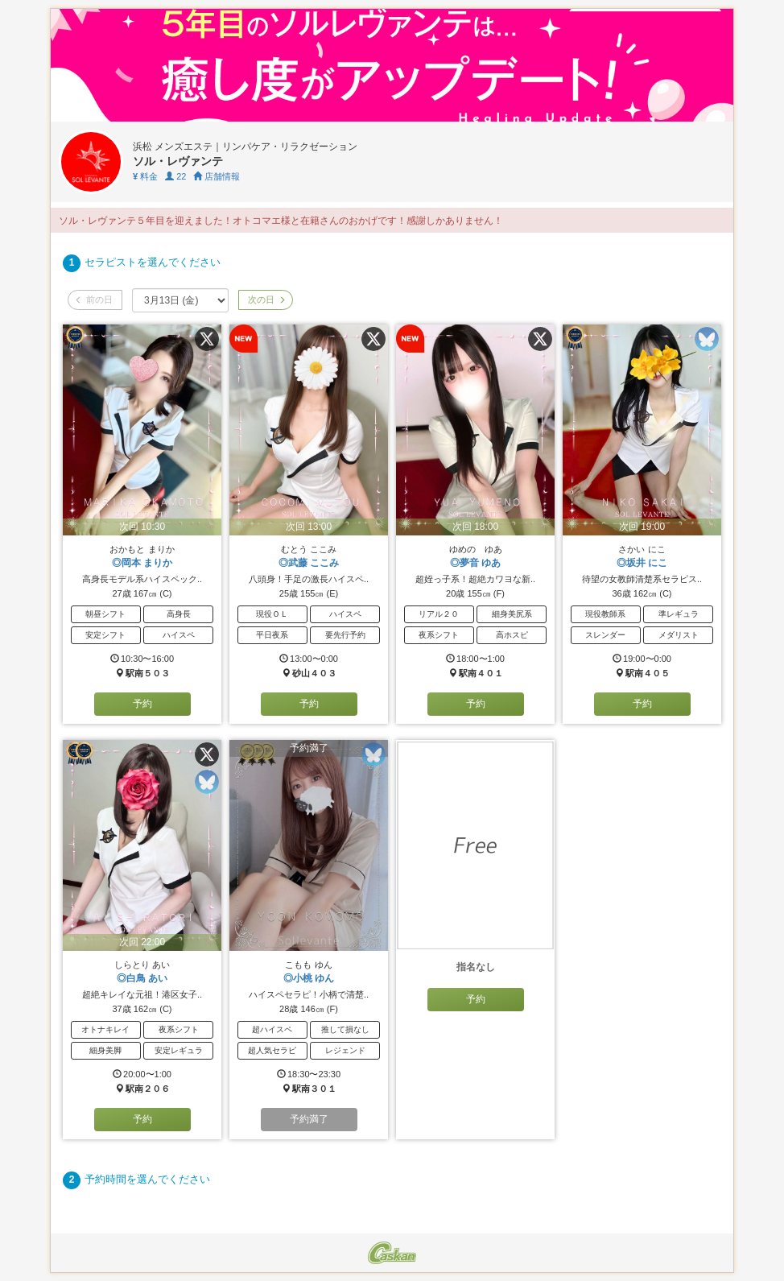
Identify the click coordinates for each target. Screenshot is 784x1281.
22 (175, 176)
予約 (142, 703)
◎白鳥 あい (142, 978)
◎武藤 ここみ (309, 562)
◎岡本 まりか (142, 562)
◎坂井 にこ (642, 562)
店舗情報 (216, 176)
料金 (145, 176)
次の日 (266, 299)
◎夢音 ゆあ (475, 562)
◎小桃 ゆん (308, 978)
